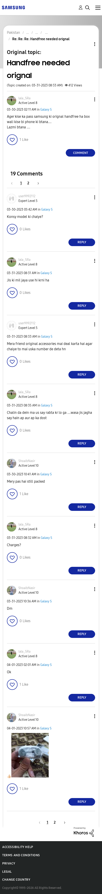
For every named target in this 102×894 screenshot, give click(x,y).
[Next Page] (37, 183)
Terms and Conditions (21, 855)
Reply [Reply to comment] (82, 242)
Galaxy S (46, 110)
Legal (7, 872)
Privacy (8, 863)
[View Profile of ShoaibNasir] (26, 461)
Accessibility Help (17, 847)
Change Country (16, 880)
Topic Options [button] (87, 44)
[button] (87, 99)
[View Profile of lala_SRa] (24, 98)
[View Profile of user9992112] (26, 196)
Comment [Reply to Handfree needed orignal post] (80, 153)
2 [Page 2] (28, 183)
